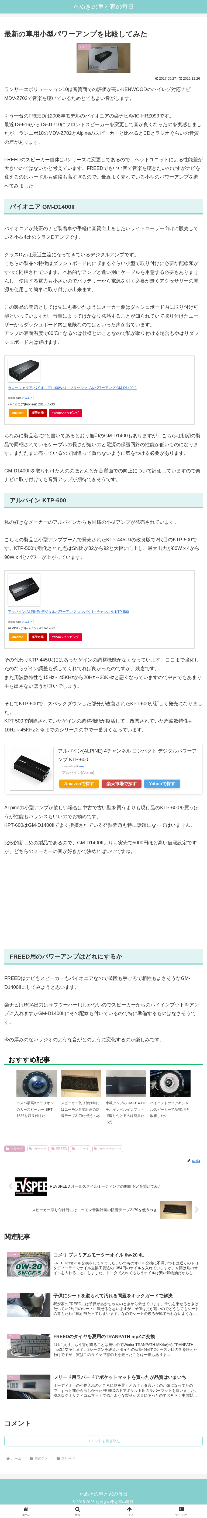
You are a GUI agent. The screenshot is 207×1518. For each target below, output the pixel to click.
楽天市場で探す (121, 783)
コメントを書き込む (103, 1442)
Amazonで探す (79, 783)
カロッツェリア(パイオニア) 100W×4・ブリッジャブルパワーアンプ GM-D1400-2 (72, 388)
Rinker (80, 766)
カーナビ (38, 1149)
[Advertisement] (103, 902)
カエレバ (28, 397)
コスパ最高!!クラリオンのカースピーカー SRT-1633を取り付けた (34, 1109)
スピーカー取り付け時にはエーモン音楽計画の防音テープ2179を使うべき (80, 1109)
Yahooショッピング (65, 412)
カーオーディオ (108, 1149)
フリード (14, 1149)
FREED (59, 1149)
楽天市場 (38, 412)
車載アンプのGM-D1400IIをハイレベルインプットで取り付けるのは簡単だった (126, 1112)
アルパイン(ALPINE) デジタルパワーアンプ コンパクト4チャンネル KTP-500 (68, 612)
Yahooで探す (162, 783)
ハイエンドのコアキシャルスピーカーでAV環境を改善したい (169, 1109)
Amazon (17, 412)
